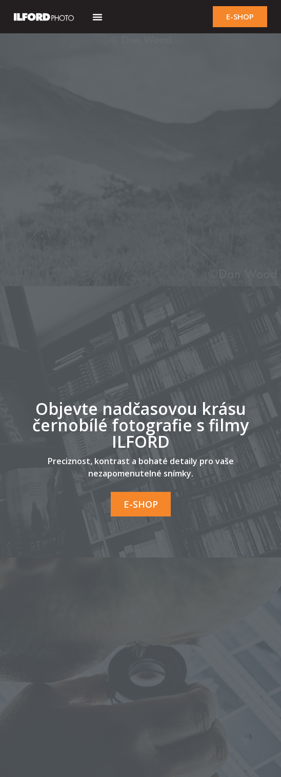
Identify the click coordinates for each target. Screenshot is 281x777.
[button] (97, 17)
